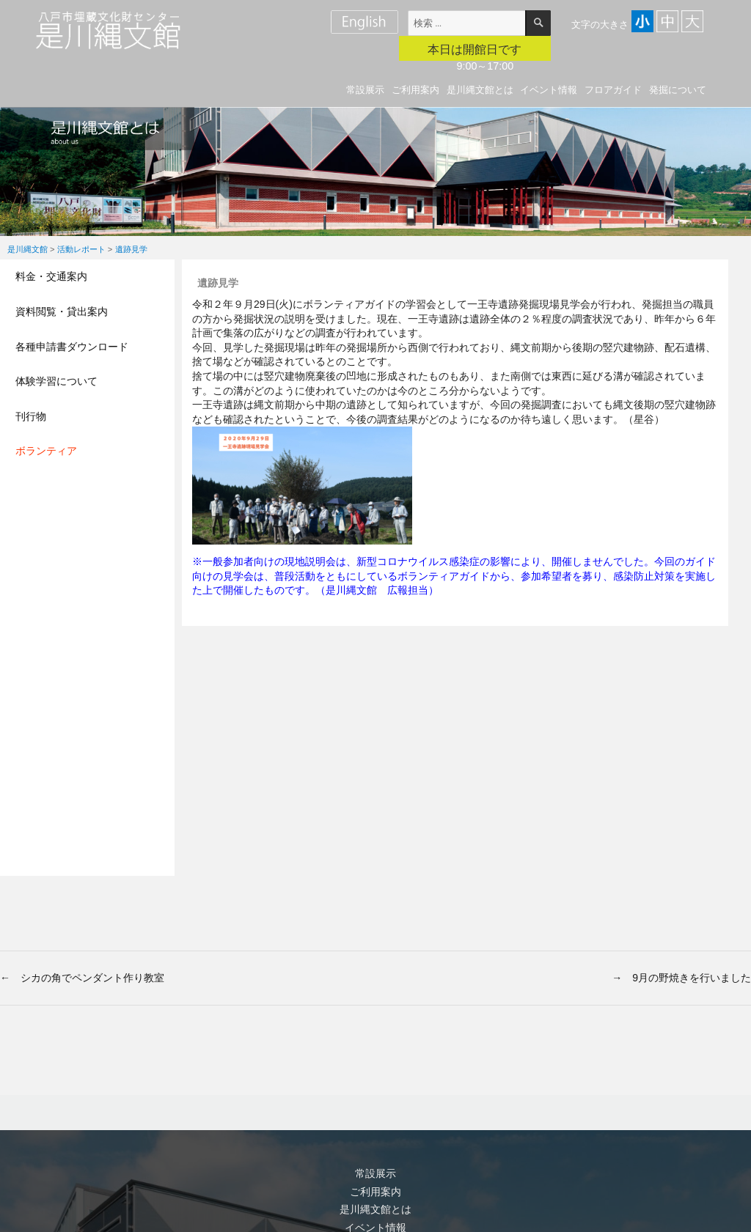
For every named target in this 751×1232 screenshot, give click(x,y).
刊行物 (30, 416)
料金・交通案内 (51, 276)
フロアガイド (613, 89)
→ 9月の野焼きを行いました (681, 978)
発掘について (677, 89)
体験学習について (56, 381)
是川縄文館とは (480, 89)
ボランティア (46, 451)
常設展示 (365, 89)
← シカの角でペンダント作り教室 (82, 978)
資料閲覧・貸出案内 (61, 311)
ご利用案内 (415, 89)
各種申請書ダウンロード (71, 347)
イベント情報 (548, 89)
